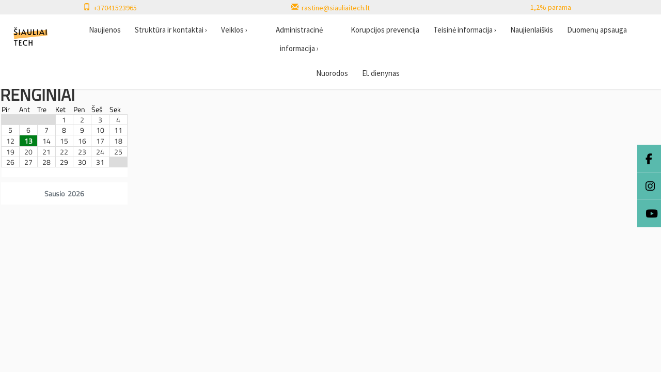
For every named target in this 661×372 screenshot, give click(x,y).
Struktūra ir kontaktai (171, 30)
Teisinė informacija (464, 30)
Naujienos (105, 30)
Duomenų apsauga (597, 30)
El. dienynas (381, 73)
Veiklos (234, 30)
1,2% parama (550, 7)
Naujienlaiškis (531, 30)
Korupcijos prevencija (385, 30)
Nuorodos (332, 73)
